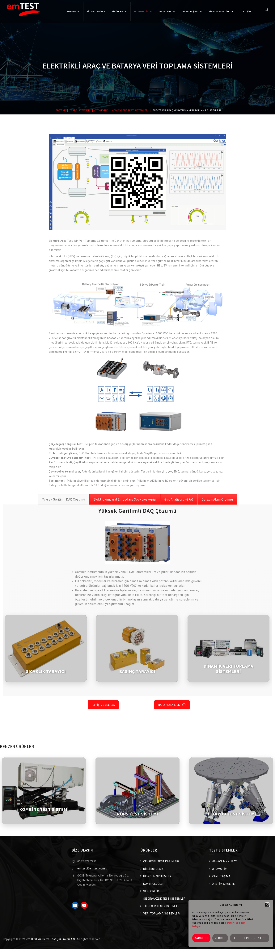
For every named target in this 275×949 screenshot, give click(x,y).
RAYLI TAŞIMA (192, 11)
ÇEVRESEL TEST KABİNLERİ (161, 861)
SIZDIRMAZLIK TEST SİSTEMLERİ (164, 898)
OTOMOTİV (143, 11)
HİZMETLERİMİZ (96, 11)
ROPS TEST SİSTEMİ (137, 814)
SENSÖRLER (151, 891)
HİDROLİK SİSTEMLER (157, 876)
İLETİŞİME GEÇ (103, 705)
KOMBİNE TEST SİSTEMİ (44, 809)
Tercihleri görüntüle (249, 938)
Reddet (220, 938)
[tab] (63, 499)
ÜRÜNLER (119, 11)
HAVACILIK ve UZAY (224, 861)
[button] (267, 905)
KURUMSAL (73, 11)
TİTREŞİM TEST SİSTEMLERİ (161, 906)
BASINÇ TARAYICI (137, 671)
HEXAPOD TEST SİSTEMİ (231, 814)
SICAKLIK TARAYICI (46, 671)
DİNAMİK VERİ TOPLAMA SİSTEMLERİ (228, 668)
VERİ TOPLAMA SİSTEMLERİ (161, 913)
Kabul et (201, 938)
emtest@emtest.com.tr (92, 868)
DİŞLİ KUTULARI (153, 868)
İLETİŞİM (246, 11)
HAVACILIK (167, 11)
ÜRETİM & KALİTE (221, 11)
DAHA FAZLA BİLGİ (172, 705)
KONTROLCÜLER (153, 883)
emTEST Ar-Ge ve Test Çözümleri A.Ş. (51, 939)
